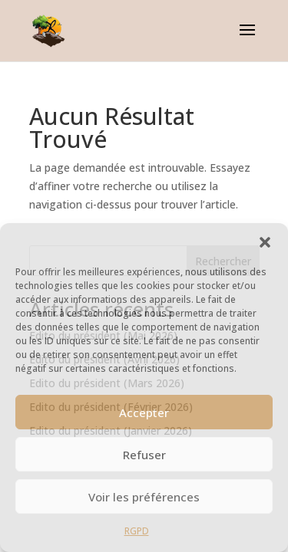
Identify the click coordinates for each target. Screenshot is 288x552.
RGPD (136, 530)
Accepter (144, 412)
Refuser (144, 454)
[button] (265, 242)
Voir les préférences (144, 496)
